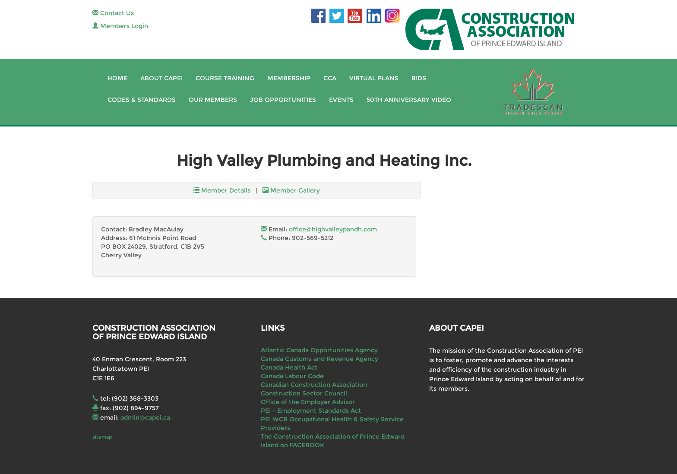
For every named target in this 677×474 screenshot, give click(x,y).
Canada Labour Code (292, 376)
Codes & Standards (142, 100)
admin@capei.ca (145, 417)
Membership (288, 78)
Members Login (120, 26)
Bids (418, 78)
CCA (329, 78)
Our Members (213, 100)
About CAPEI (161, 78)
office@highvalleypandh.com (333, 229)
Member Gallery (291, 190)
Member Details (221, 190)
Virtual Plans (374, 78)
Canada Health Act (289, 367)
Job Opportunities (283, 100)
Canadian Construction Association (314, 385)
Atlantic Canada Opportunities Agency (319, 350)
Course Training (225, 78)
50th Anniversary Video (409, 100)
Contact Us (113, 13)
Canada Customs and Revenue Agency (319, 359)
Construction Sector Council (304, 393)
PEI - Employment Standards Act (311, 410)
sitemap (102, 437)
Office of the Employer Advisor (308, 402)
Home (117, 78)
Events (341, 100)
